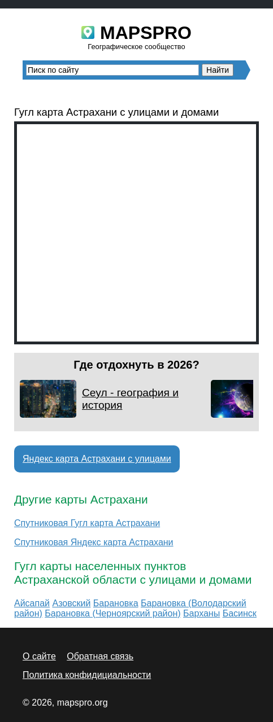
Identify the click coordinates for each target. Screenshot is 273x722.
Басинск (240, 613)
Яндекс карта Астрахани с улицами (97, 458)
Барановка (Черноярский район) (112, 613)
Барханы (201, 613)
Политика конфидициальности (87, 675)
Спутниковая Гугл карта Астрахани (87, 523)
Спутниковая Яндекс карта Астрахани (94, 542)
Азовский (71, 603)
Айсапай (32, 603)
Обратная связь (100, 656)
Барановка (115, 603)
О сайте (39, 656)
